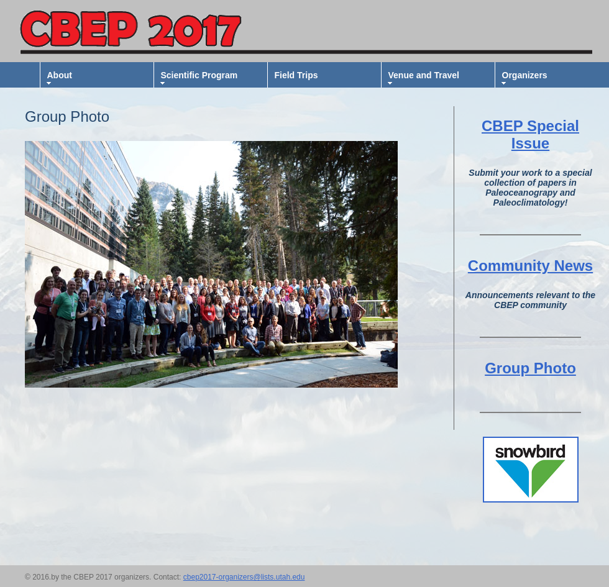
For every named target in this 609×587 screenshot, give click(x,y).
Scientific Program (199, 75)
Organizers (524, 75)
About (59, 75)
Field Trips (296, 75)
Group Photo (530, 368)
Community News (530, 265)
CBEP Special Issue (530, 134)
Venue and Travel (423, 75)
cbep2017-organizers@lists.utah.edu (244, 577)
